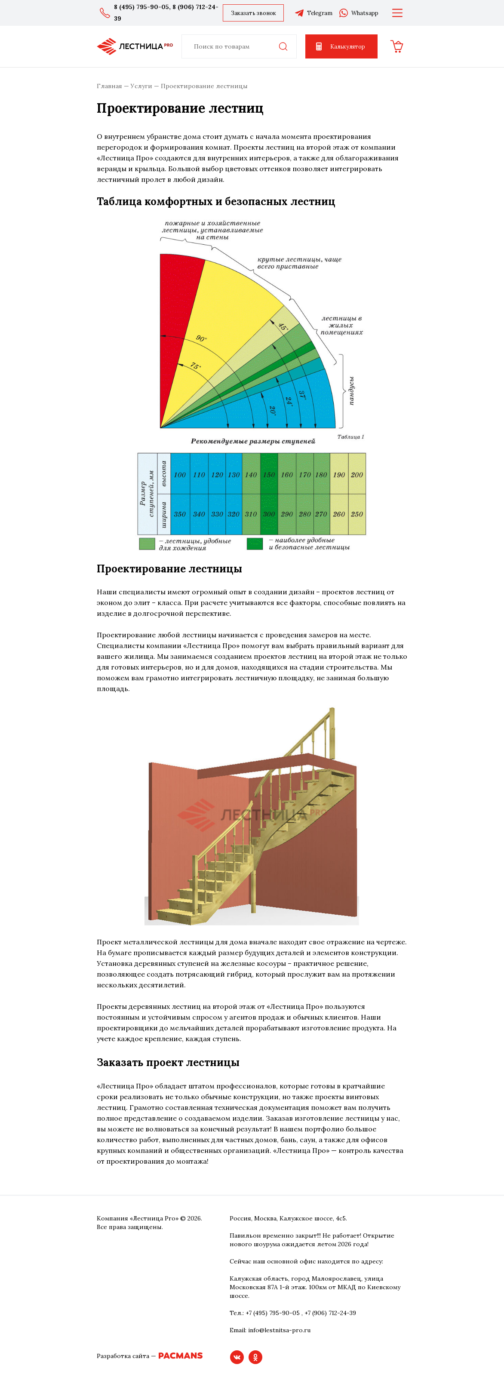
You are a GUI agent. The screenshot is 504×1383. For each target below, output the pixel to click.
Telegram (313, 13)
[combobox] (239, 46)
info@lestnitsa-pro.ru (279, 1330)
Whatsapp (358, 13)
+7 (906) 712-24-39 (330, 1313)
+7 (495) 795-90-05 (273, 1313)
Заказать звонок (253, 13)
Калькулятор (339, 46)
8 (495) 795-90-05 (141, 7)
